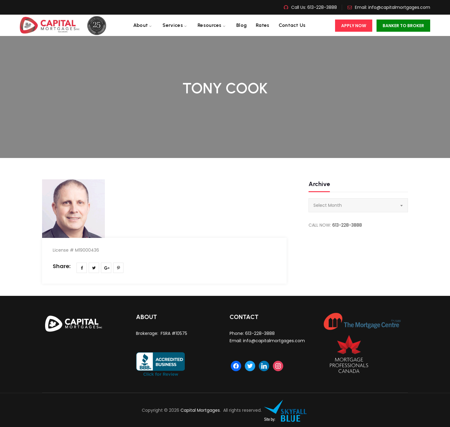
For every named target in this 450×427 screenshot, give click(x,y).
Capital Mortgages (200, 410)
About (140, 25)
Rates (263, 25)
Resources (210, 25)
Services (172, 25)
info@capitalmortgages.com (399, 7)
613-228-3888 (321, 7)
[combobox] (358, 205)
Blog (241, 25)
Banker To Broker (403, 26)
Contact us (292, 25)
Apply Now (353, 26)
